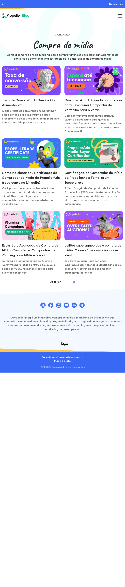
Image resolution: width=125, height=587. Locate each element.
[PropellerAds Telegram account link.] (82, 305)
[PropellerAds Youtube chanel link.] (66, 305)
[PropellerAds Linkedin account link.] (74, 305)
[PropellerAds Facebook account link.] (50, 305)
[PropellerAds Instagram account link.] (58, 305)
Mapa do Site (62, 360)
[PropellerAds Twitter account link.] (43, 305)
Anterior (55, 281)
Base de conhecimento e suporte (62, 357)
